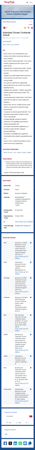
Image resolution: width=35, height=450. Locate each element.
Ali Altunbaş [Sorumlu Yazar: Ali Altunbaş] (19, 197)
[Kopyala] (30, 243)
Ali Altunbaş (7, 41)
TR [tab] (30, 22)
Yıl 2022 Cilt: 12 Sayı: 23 (22, 226)
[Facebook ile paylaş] (5, 444)
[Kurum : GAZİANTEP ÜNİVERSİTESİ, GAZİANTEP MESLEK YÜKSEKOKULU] (24, 201)
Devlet (19, 152)
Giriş (31, 2)
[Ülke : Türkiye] (17, 205)
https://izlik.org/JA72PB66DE (11, 44)
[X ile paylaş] (10, 443)
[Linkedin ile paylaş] (15, 444)
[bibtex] (25, 27)
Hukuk (24, 152)
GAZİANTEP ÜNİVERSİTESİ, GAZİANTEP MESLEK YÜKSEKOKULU (22, 201)
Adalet (29, 152)
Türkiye (17, 205)
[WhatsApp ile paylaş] (20, 444)
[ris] (28, 27)
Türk (14, 152)
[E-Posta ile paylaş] (25, 444)
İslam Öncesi (8, 152)
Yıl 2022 (6, 38)
